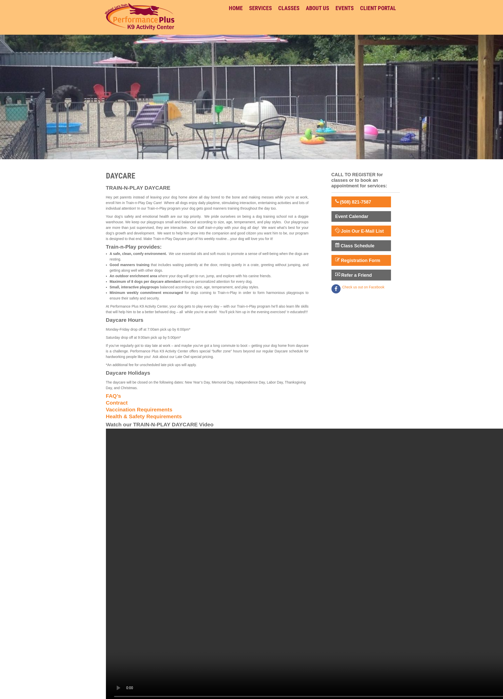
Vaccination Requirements (139, 409)
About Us (317, 8)
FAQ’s (113, 396)
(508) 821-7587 (353, 202)
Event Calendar (351, 216)
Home (236, 8)
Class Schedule (355, 245)
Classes (289, 8)
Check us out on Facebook (363, 287)
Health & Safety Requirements (144, 416)
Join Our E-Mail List (359, 231)
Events (345, 8)
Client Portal (378, 8)
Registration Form (357, 260)
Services (260, 8)
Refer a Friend (353, 275)
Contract (117, 403)
